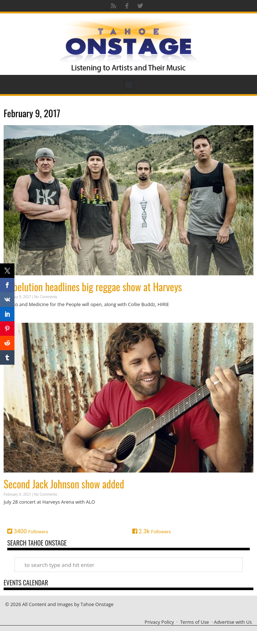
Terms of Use (194, 622)
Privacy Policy (159, 622)
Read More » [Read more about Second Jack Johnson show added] (16, 516)
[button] (128, 84)
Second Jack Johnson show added (64, 484)
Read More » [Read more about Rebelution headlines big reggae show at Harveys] (16, 319)
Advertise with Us (233, 622)
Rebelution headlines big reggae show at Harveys (93, 286)
